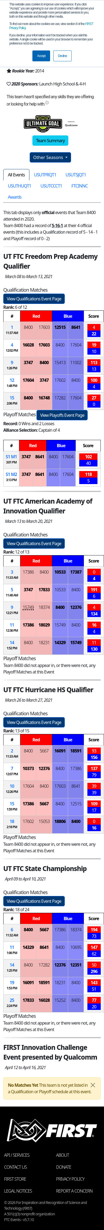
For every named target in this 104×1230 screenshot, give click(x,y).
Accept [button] (41, 56)
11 (12, 625)
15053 (44, 821)
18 (12, 821)
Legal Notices (18, 1191)
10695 (75, 947)
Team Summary (50, 141)
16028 (28, 345)
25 (12, 1000)
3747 (28, 362)
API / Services (16, 1155)
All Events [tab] (16, 175)
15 (12, 398)
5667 (44, 751)
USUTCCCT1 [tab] (51, 186)
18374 (44, 607)
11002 (75, 362)
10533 (60, 572)
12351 (75, 965)
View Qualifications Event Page (34, 299)
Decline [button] (62, 56)
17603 (44, 327)
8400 (28, 327)
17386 (28, 572)
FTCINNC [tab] (79, 186)
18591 (75, 751)
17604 (75, 345)
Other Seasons (48, 157)
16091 (60, 751)
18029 (44, 625)
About (62, 1155)
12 (12, 380)
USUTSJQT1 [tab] (76, 175)
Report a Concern (74, 1191)
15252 (60, 1000)
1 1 (11, 457)
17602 (60, 380)
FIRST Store (15, 1179)
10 (12, 786)
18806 (60, 821)
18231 (44, 643)
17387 (75, 572)
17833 (44, 590)
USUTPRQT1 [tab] (45, 175)
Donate (63, 1167)
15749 (28, 607)
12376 (75, 607)
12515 (60, 327)
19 (12, 983)
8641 (75, 327)
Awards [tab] (15, 197)
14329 (60, 643)
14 (12, 643)
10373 (28, 768)
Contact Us (15, 1167)
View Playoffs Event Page (62, 415)
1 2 (11, 474)
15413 (60, 362)
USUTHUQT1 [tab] (19, 186)
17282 (60, 398)
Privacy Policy (70, 1179)
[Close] (93, 1085)
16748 (44, 398)
